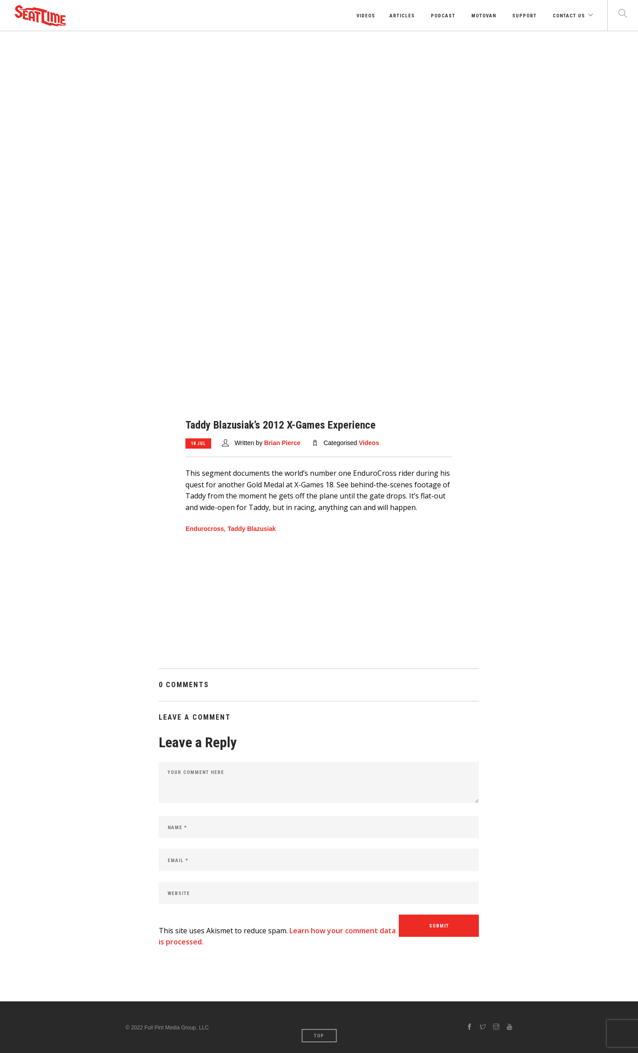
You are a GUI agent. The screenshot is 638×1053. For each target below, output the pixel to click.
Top (319, 1036)
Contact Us (568, 16)
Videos (365, 16)
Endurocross (204, 528)
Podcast (442, 16)
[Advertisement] (319, 98)
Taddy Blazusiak (252, 528)
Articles (402, 16)
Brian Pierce (282, 442)
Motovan (482, 16)
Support (523, 16)
